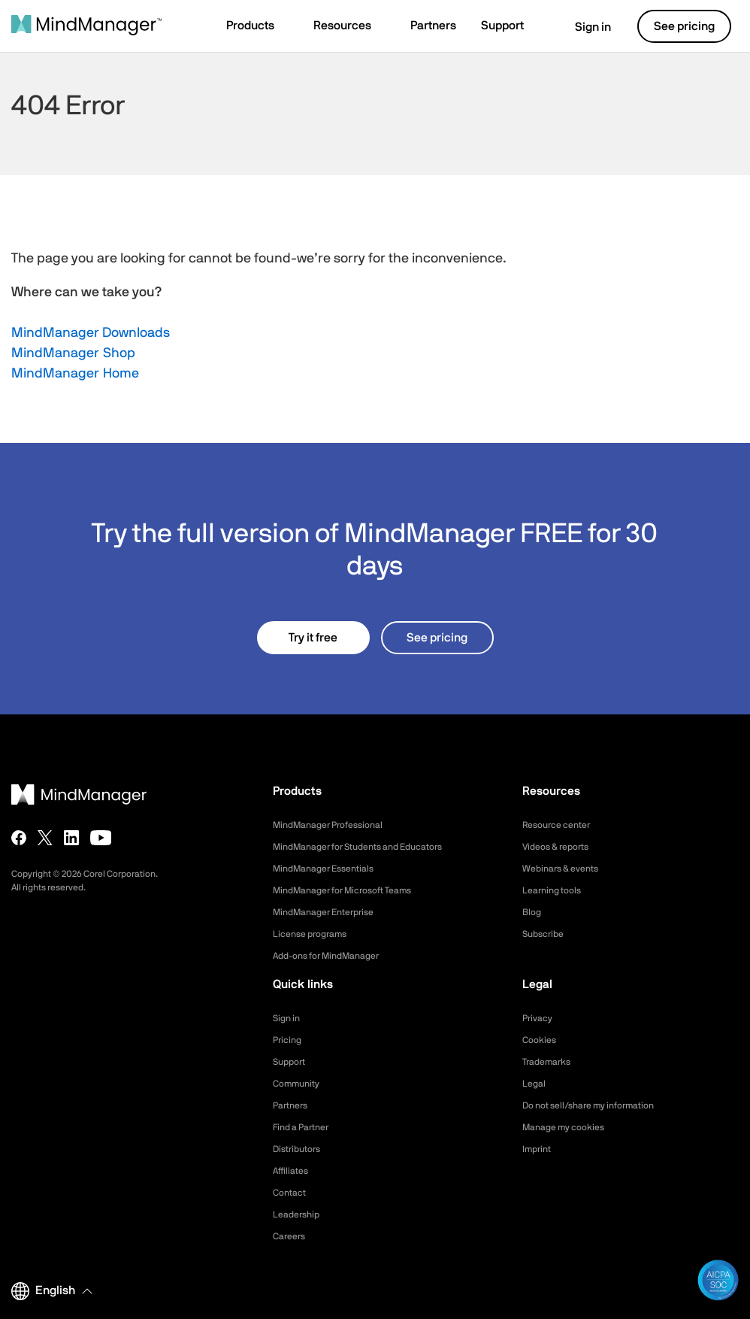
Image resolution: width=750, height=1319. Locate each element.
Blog (532, 912)
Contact (292, 1192)
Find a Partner (306, 1127)
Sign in (583, 27)
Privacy (539, 1018)
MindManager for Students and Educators (372, 846)
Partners (293, 1105)
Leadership (299, 1214)
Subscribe (546, 934)
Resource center (562, 825)
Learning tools (556, 890)
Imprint (538, 1149)
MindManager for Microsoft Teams (354, 890)
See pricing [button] (684, 26)
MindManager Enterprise (331, 912)
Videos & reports (561, 846)
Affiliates (293, 1171)
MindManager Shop (73, 353)
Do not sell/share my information (600, 1105)
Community (300, 1083)
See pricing (437, 638)
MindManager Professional (336, 825)
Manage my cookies (570, 1127)
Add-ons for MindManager (335, 956)
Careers (291, 1236)
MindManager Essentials (331, 868)
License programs (315, 934)
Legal (535, 1083)
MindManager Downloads (90, 333)
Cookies (541, 1040)
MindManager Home (75, 374)
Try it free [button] (313, 638)
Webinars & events (566, 868)
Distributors (300, 1149)
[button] (257, 27)
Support (291, 1062)
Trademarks (550, 1062)
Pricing (289, 1040)
